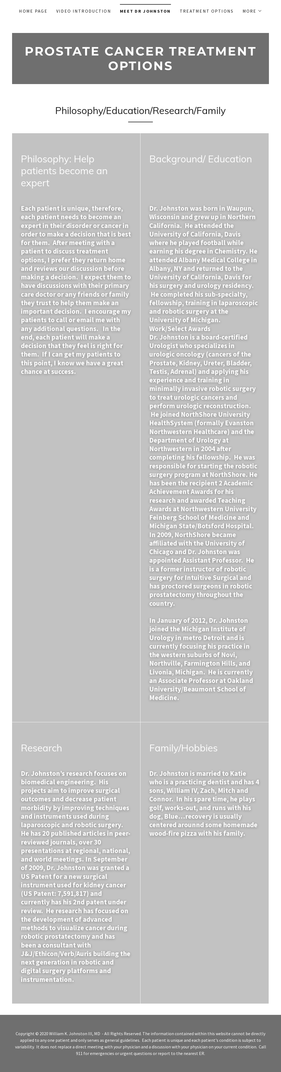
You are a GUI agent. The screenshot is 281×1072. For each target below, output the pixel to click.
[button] (252, 11)
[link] (140, 68)
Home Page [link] (33, 11)
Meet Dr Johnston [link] (145, 11)
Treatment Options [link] (207, 11)
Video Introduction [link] (83, 11)
